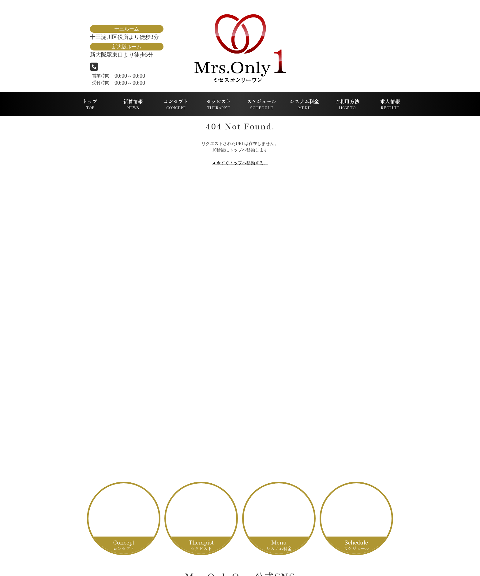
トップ (90, 104)
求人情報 (390, 104)
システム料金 (304, 104)
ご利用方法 (347, 104)
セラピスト (218, 104)
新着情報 (133, 104)
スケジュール (261, 104)
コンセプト (175, 104)
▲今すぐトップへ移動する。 (240, 163)
